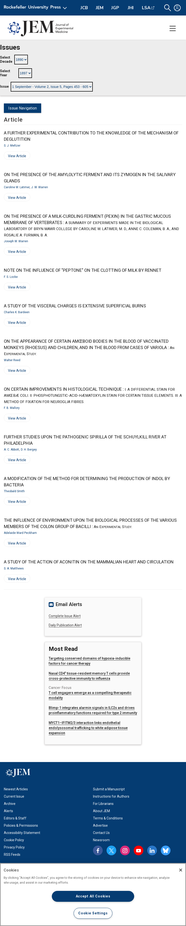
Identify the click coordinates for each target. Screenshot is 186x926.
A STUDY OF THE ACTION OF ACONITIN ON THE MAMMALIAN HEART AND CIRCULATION (89, 561)
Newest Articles (16, 789)
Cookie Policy (14, 840)
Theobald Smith (14, 491)
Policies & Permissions (21, 825)
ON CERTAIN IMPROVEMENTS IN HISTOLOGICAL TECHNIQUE (93, 395)
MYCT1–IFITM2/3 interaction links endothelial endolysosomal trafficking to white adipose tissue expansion (88, 728)
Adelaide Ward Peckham (20, 533)
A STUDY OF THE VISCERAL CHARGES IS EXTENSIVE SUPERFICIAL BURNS (75, 305)
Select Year (5, 73)
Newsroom (101, 840)
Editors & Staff (15, 818)
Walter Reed (12, 360)
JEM (99, 8)
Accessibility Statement (22, 833)
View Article (15, 157)
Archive (10, 804)
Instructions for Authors (111, 796)
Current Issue (14, 796)
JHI (131, 8)
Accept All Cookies (93, 896)
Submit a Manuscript (109, 789)
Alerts (8, 811)
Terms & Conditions (108, 818)
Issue (4, 86)
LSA (146, 8)
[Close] (180, 870)
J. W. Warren (39, 187)
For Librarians (103, 804)
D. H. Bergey (29, 449)
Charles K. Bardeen (17, 312)
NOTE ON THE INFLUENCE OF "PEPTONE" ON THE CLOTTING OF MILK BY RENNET (82, 270)
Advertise (100, 825)
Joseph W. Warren (16, 241)
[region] (93, 894)
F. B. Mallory (12, 408)
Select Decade (6, 59)
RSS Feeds (12, 854)
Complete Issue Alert (65, 616)
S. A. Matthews (14, 568)
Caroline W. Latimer (17, 187)
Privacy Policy (14, 847)
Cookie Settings (93, 913)
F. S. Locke (11, 277)
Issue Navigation (22, 108)
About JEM (101, 811)
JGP (115, 8)
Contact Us (101, 833)
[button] (167, 7)
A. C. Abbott (11, 449)
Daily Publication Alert (65, 625)
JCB (84, 8)
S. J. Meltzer (12, 145)
